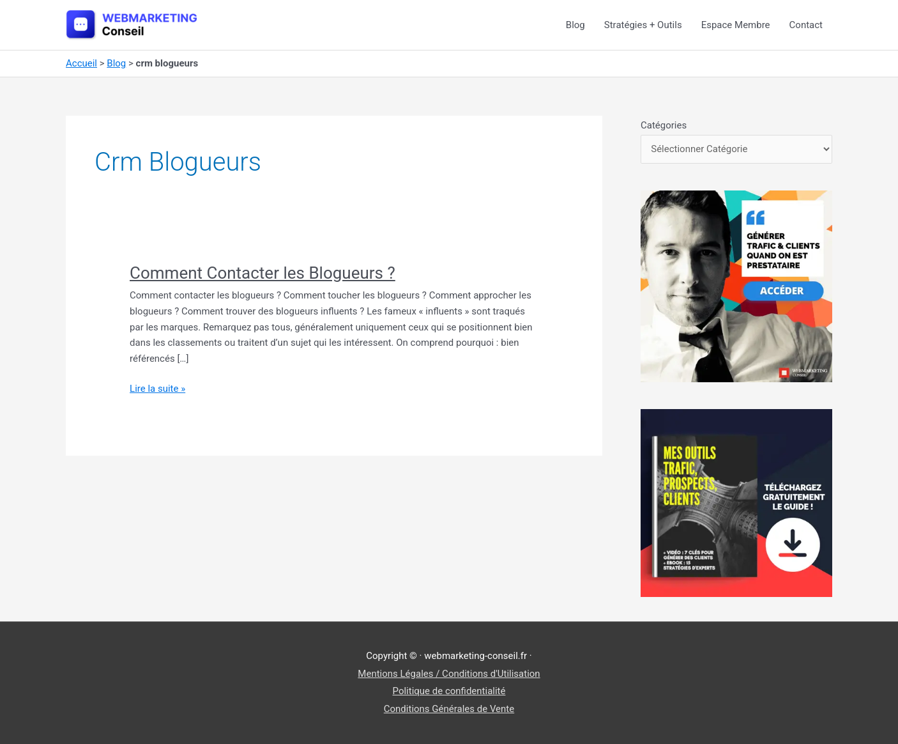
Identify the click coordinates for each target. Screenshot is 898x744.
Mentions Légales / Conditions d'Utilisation (449, 673)
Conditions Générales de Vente (449, 709)
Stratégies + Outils (643, 25)
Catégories (664, 125)
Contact (806, 25)
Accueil (81, 63)
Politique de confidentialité (449, 691)
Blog (575, 25)
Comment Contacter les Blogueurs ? (262, 273)
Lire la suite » (157, 389)
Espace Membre (735, 25)
